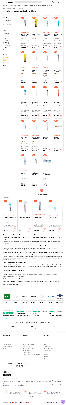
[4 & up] (8, 57)
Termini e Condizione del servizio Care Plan (31, 354)
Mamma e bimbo (47, 346)
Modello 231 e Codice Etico (28, 344)
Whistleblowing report (27, 346)
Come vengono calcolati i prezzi (9, 340)
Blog (39, 5)
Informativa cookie (27, 340)
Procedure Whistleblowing (28, 348)
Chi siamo (5, 338)
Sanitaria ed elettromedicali (49, 348)
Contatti (4, 342)
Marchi (26, 5)
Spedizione (5, 348)
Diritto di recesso (26, 338)
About (51, 5)
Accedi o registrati (47, 2)
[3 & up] (8, 59)
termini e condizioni (9, 382)
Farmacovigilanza (26, 350)
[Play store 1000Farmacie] (8, 375)
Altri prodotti (46, 358)
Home (4, 8)
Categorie (6, 5)
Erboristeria (46, 356)
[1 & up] (8, 62)
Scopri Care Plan (17, 5)
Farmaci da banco (10, 8)
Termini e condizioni (27, 352)
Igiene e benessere (47, 338)
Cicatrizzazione (22, 8)
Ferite (16, 8)
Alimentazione (46, 342)
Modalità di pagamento (7, 346)
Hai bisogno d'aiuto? (59, 2)
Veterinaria (46, 354)
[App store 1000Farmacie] (8, 372)
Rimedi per (45, 5)
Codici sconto (33, 5)
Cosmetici (46, 340)
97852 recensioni (10, 315)
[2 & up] (8, 60)
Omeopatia (46, 352)
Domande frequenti (7, 344)
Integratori (46, 344)
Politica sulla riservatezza (28, 342)
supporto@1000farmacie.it (8, 369)
